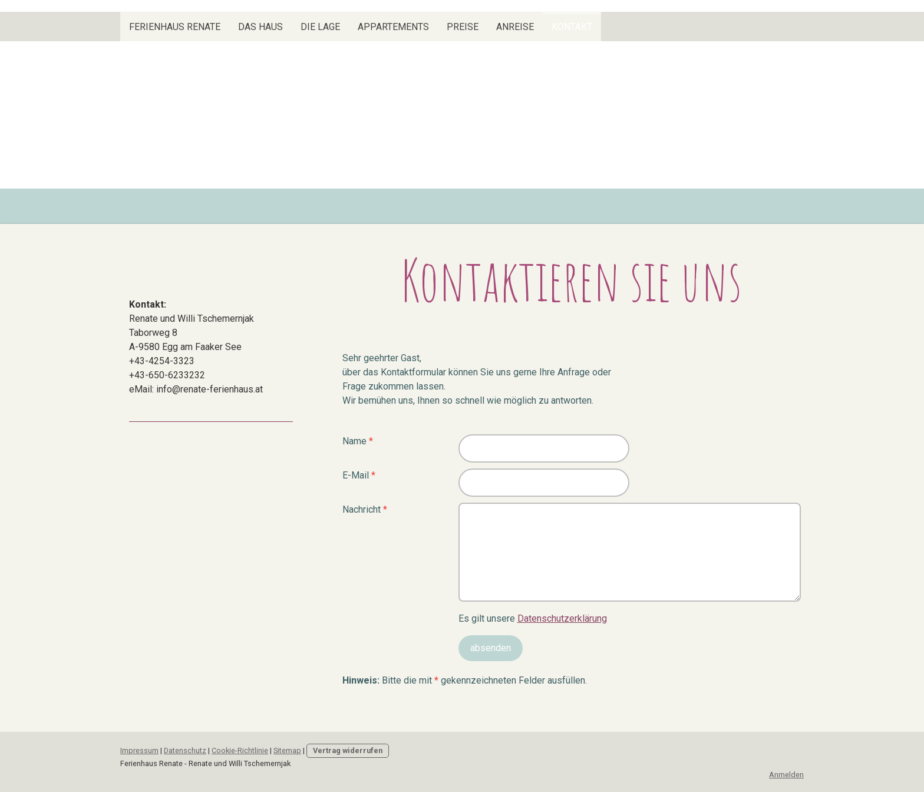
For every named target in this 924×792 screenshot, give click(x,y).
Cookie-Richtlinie (240, 750)
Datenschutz (185, 750)
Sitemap (287, 750)
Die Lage (320, 26)
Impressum (139, 750)
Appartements (393, 26)
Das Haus (260, 26)
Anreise (515, 26)
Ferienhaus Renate (174, 26)
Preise (462, 26)
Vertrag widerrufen (347, 750)
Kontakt (572, 26)
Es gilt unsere (532, 618)
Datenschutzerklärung (562, 618)
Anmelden (786, 774)
